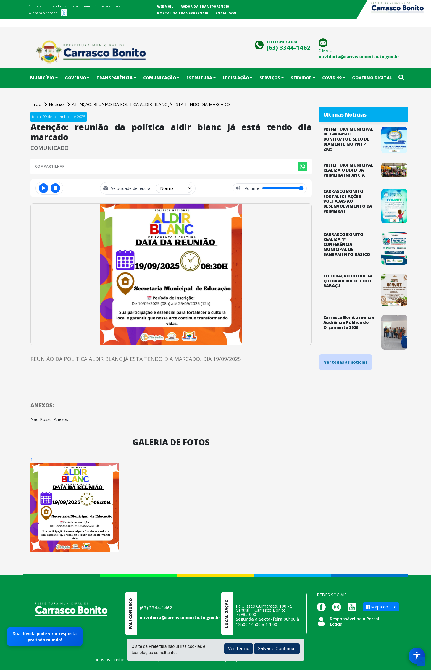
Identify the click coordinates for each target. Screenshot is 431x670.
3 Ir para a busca (108, 6)
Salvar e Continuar (277, 648)
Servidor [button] (301, 77)
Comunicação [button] (159, 77)
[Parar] (55, 188)
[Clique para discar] (260, 44)
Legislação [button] (236, 77)
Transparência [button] (114, 77)
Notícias (57, 104)
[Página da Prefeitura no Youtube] (353, 606)
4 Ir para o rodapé (43, 13)
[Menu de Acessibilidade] (417, 656)
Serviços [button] (269, 77)
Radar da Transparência (204, 6)
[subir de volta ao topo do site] (421, 661)
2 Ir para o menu (78, 6)
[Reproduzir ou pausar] (43, 188)
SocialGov (225, 13)
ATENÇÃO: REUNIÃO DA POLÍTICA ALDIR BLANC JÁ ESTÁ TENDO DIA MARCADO (151, 104)
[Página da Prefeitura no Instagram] (338, 606)
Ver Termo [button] (238, 648)
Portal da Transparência (182, 13)
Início (37, 104)
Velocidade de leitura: (132, 188)
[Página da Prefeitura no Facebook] (323, 606)
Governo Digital (372, 77)
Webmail (165, 6)
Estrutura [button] (199, 77)
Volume (251, 188)
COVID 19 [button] (331, 77)
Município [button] (42, 77)
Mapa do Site (381, 607)
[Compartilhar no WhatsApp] (302, 166)
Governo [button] (75, 77)
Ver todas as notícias (345, 362)
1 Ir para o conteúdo (45, 6)
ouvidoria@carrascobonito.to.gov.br (180, 617)
